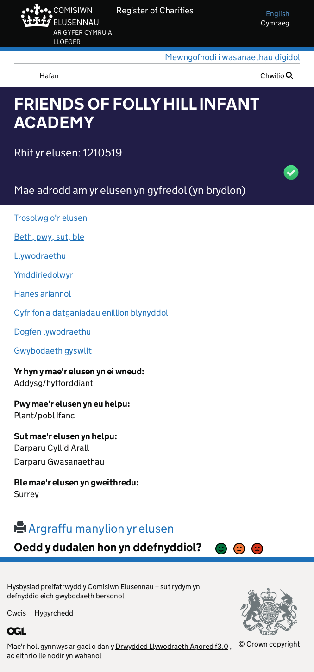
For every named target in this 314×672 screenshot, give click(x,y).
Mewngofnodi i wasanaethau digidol (232, 57)
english (277, 13)
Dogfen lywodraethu (52, 331)
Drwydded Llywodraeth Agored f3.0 (171, 646)
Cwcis (16, 613)
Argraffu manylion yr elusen (94, 528)
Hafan (49, 75)
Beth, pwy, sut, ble (49, 236)
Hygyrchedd (53, 613)
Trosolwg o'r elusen (50, 217)
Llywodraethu (40, 255)
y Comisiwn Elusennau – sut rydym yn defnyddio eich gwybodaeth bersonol (103, 591)
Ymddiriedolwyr (43, 274)
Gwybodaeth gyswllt (53, 350)
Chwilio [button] (276, 75)
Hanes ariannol (42, 293)
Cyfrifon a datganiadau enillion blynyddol (91, 312)
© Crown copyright (269, 644)
